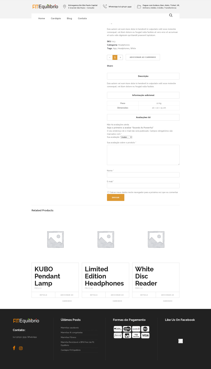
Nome (110, 171)
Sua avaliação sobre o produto (121, 143)
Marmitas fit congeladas (72, 332)
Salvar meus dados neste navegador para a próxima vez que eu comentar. (144, 192)
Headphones (124, 45)
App (115, 48)
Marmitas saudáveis (70, 328)
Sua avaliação (114, 137)
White (133, 48)
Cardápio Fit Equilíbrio (71, 350)
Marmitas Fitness (68, 337)
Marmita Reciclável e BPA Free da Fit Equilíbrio (77, 343)
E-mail (110, 181)
